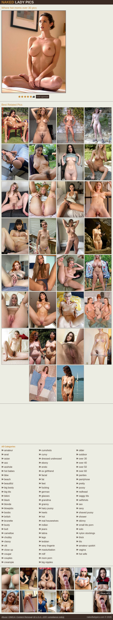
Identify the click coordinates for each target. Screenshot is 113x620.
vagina (81, 550)
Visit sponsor (42, 96)
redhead (82, 492)
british (5, 516)
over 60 (81, 471)
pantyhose (83, 479)
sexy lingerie (47, 545)
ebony (43, 463)
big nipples (46, 562)
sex (79, 504)
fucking (44, 487)
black (5, 500)
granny (44, 504)
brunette (7, 521)
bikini (5, 496)
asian (5, 458)
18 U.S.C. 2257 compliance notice (48, 617)
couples (6, 558)
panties (81, 475)
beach (6, 479)
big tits (6, 492)
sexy (80, 508)
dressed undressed (50, 458)
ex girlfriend (46, 471)
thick (80, 537)
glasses (44, 496)
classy (6, 541)
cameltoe (7, 533)
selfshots (82, 500)
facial (43, 475)
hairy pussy (46, 508)
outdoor (81, 454)
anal (5, 454)
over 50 (81, 467)
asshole (6, 467)
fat (41, 479)
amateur (7, 450)
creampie (7, 562)
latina (43, 533)
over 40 (81, 463)
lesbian (44, 541)
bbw (5, 475)
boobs (6, 512)
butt (4, 529)
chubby (6, 537)
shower (81, 516)
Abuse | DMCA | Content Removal (17, 617)
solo (79, 529)
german (44, 492)
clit (4, 545)
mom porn (45, 558)
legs (42, 537)
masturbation (47, 550)
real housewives (48, 521)
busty (5, 525)
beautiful (7, 483)
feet (42, 483)
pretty (80, 483)
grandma (45, 500)
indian (43, 525)
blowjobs (7, 508)
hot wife (81, 554)
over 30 (81, 458)
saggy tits (82, 496)
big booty (7, 487)
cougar (6, 554)
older (80, 450)
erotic (43, 467)
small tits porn (84, 525)
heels (43, 512)
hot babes (8, 471)
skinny (81, 521)
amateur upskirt (85, 545)
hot (42, 516)
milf (42, 554)
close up (7, 550)
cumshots (45, 450)
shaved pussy (84, 512)
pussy (80, 487)
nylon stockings (85, 533)
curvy (43, 454)
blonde (6, 504)
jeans (43, 529)
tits (79, 541)
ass (4, 463)
